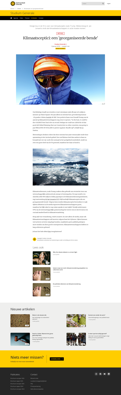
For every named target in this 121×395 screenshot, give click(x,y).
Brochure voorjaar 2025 (17, 384)
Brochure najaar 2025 (16, 381)
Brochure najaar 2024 (16, 386)
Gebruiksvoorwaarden (36, 389)
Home (11, 18)
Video (21, 18)
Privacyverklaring (35, 386)
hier (49, 231)
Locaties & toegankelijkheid (38, 381)
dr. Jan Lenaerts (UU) (52, 199)
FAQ (31, 384)
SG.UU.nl (12, 8)
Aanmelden (55, 359)
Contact (41, 18)
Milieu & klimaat (60, 48)
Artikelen (19, 8)
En (109, 3)
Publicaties (15, 374)
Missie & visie (34, 378)
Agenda (16, 18)
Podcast (27, 18)
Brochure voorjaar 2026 (17, 378)
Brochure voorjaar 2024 (17, 389)
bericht (48, 117)
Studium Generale (22, 13)
